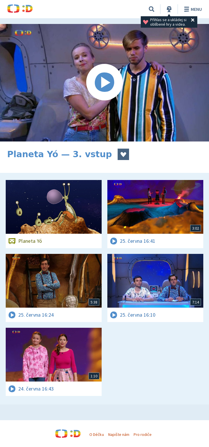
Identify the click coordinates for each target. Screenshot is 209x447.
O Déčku (96, 434)
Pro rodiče (143, 434)
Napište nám (118, 434)
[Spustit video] (104, 82)
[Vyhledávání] (151, 9)
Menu (192, 9)
